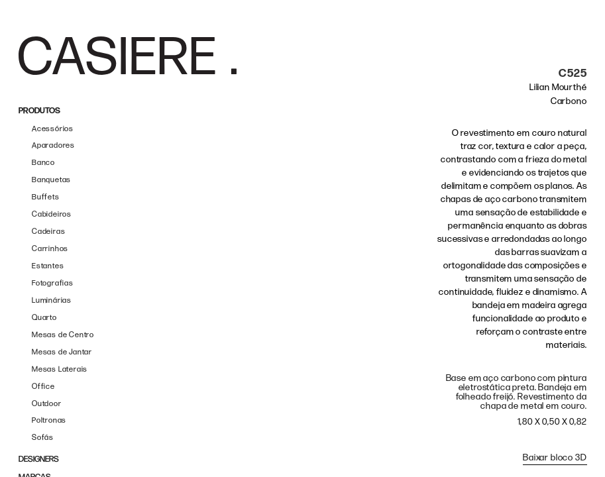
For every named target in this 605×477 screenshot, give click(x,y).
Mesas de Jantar (62, 352)
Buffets (46, 197)
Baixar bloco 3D (555, 457)
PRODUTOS (39, 111)
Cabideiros (52, 214)
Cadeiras (48, 232)
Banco (43, 163)
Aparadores (53, 145)
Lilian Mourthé (558, 87)
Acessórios (53, 129)
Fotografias (53, 283)
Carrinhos (50, 249)
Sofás (43, 438)
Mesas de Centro (63, 335)
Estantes (48, 266)
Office (43, 387)
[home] (128, 55)
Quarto (44, 318)
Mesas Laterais (59, 369)
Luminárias (52, 300)
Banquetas (51, 180)
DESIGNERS (39, 459)
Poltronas (49, 420)
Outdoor (47, 404)
